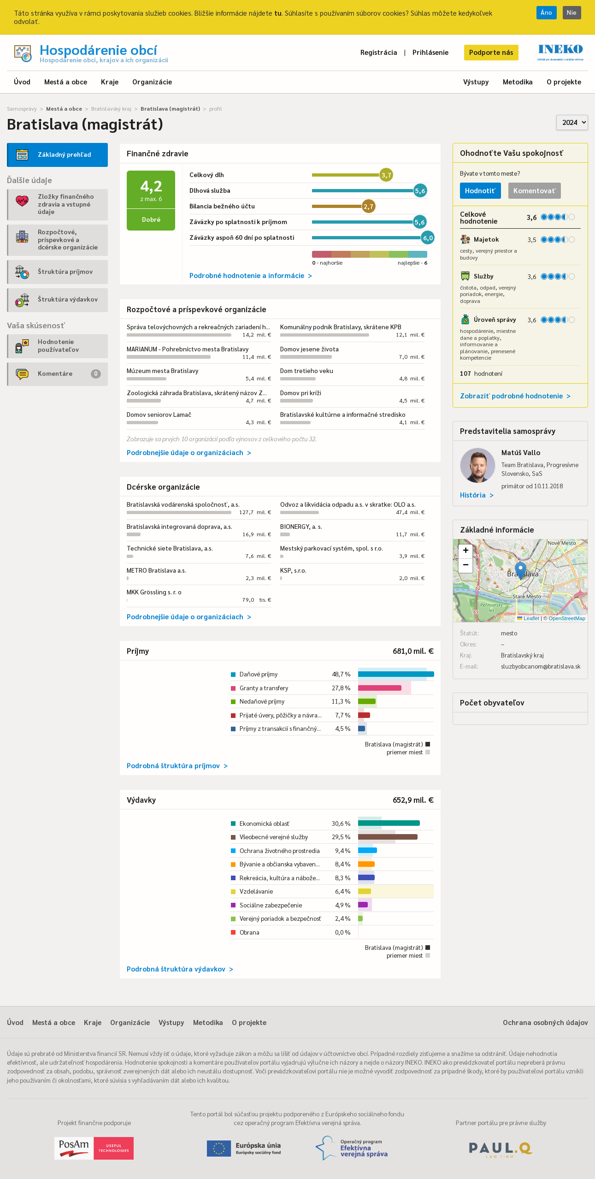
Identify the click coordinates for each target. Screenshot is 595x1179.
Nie (572, 12)
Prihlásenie (430, 51)
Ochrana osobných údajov (545, 1022)
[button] (520, 571)
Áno (547, 12)
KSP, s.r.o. (293, 570)
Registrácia (378, 51)
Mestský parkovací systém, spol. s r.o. (331, 548)
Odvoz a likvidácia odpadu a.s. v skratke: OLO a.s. (348, 504)
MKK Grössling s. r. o (154, 592)
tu (278, 12)
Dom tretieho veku (306, 370)
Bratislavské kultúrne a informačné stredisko (343, 414)
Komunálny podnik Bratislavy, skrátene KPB (340, 327)
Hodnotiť (480, 190)
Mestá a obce (65, 81)
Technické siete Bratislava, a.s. (170, 548)
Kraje (109, 81)
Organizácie (152, 81)
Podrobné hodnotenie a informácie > (250, 275)
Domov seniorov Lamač (159, 414)
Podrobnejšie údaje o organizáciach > (189, 452)
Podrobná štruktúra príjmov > (177, 765)
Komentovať (534, 190)
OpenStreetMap (567, 618)
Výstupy (476, 81)
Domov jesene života (309, 349)
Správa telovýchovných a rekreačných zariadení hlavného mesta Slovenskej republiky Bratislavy (261, 327)
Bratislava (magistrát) (170, 108)
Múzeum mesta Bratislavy (162, 370)
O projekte (564, 81)
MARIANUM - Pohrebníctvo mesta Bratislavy (187, 349)
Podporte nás (491, 51)
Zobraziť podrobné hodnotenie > (515, 395)
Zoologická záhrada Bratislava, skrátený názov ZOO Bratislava (214, 393)
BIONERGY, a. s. (301, 526)
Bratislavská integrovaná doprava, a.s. (179, 526)
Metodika (518, 81)
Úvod (22, 81)
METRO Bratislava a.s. (156, 570)
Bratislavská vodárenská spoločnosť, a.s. (183, 504)
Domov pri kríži (300, 393)
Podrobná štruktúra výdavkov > (180, 968)
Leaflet (528, 618)
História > (477, 494)
